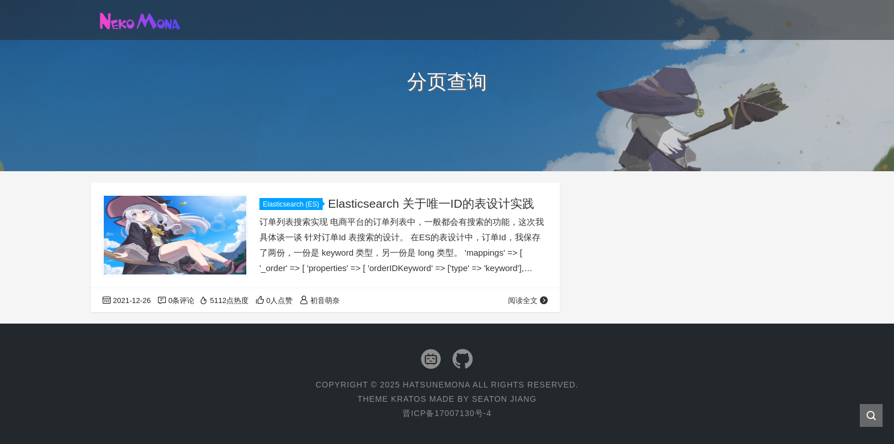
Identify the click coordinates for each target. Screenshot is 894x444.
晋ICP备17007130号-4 (447, 413)
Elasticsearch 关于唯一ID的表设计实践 (431, 203)
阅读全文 (528, 300)
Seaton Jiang (504, 398)
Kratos (408, 398)
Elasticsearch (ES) (293, 204)
